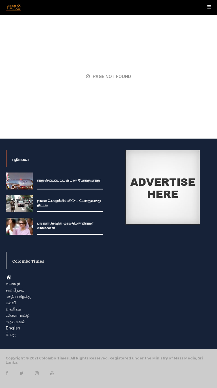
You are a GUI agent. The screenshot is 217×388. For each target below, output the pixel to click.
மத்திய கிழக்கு (18, 296)
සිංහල (11, 334)
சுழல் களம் (15, 321)
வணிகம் (13, 309)
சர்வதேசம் (15, 290)
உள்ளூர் (13, 283)
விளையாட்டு (18, 315)
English (13, 328)
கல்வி (11, 302)
